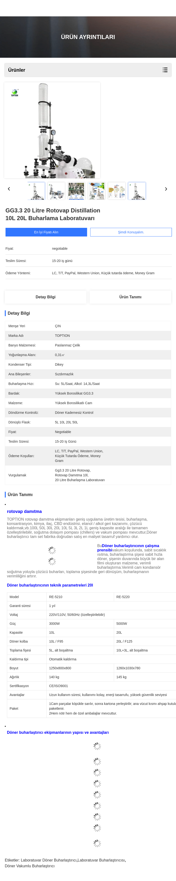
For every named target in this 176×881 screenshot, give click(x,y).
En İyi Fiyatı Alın (50, 232)
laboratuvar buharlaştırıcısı (101, 860)
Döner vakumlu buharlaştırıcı (30, 866)
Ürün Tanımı (130, 297)
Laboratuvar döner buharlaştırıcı (49, 860)
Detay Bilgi (45, 297)
